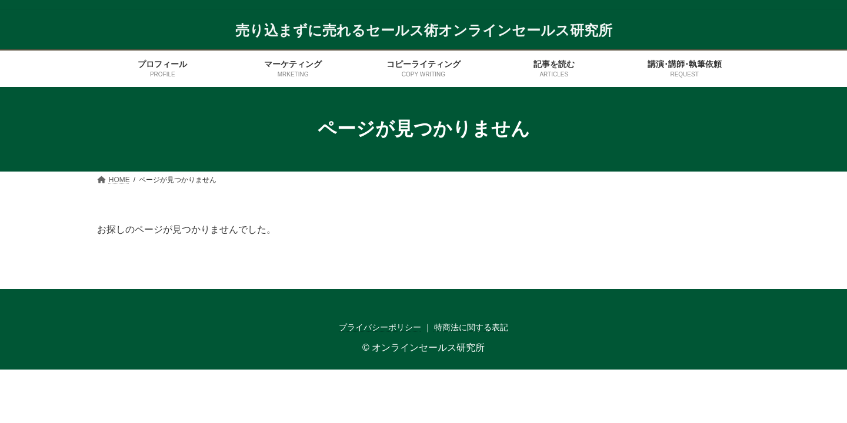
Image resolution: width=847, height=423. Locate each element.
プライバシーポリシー (380, 327)
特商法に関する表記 (471, 327)
